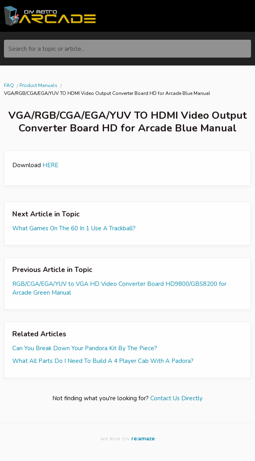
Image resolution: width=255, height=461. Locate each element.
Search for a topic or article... (46, 49)
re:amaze (143, 438)
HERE (50, 165)
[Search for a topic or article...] (127, 49)
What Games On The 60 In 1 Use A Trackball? (74, 228)
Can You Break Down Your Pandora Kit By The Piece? (84, 348)
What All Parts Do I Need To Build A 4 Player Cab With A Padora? (103, 361)
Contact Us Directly (176, 398)
